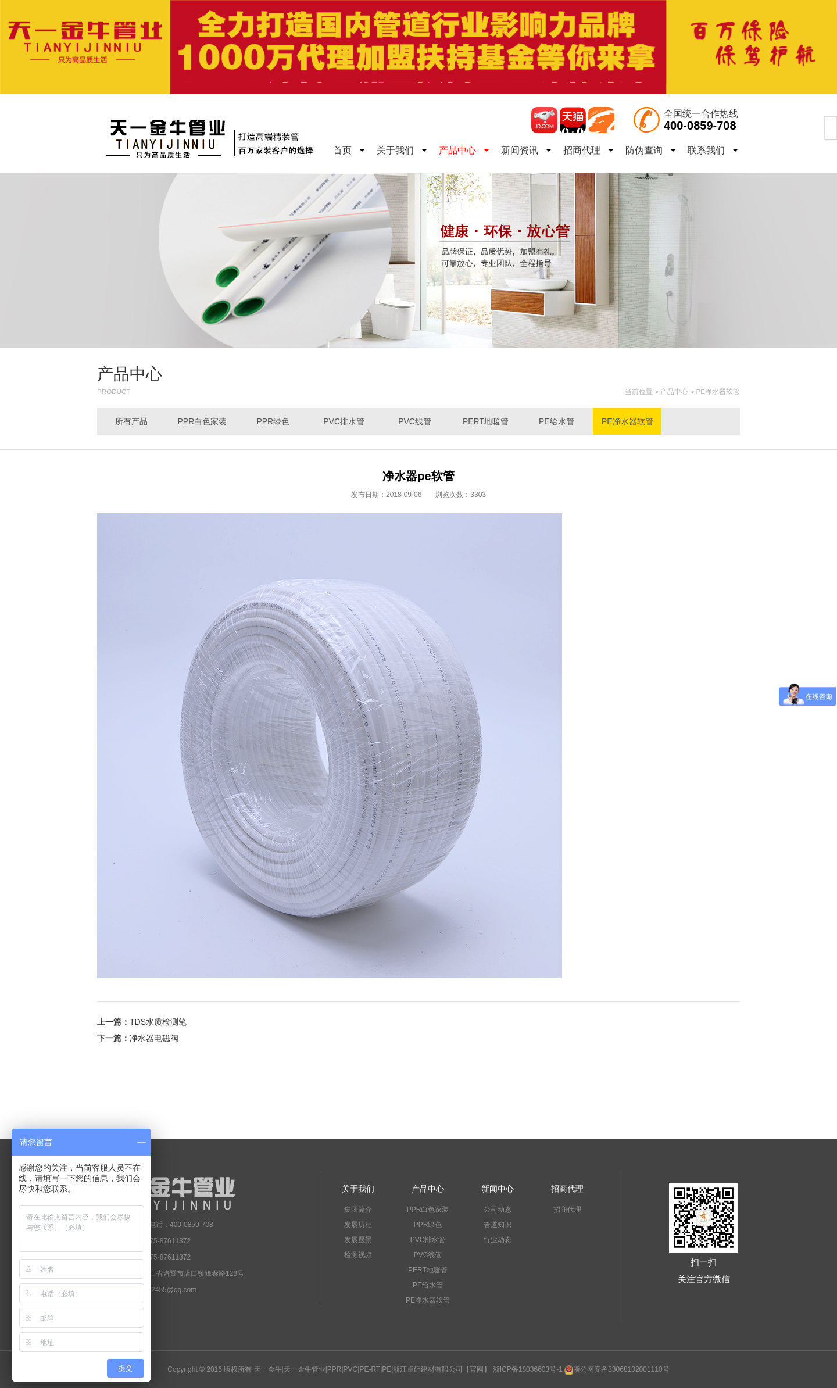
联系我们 (713, 150)
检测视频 (358, 1255)
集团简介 (358, 1209)
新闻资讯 (526, 150)
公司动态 (498, 1209)
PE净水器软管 (718, 391)
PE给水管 (556, 421)
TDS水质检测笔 (158, 1021)
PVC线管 (414, 421)
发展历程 (358, 1225)
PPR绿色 (272, 421)
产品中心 (464, 150)
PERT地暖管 (486, 421)
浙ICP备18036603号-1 (528, 1369)
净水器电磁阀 (154, 1038)
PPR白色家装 (202, 421)
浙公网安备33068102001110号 (616, 1369)
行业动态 (498, 1240)
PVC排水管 (343, 421)
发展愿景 (358, 1240)
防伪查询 (650, 150)
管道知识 (498, 1225)
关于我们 (402, 150)
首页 (349, 150)
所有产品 (131, 421)
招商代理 (588, 150)
